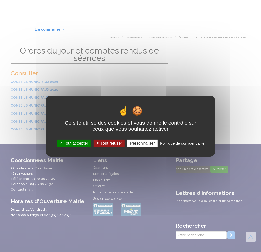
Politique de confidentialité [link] (182, 143)
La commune (50, 30)
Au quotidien (86, 30)
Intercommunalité (200, 29)
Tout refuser (109, 143)
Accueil (21, 29)
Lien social (164, 30)
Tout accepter (73, 143)
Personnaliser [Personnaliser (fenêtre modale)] (142, 143)
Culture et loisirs (126, 30)
